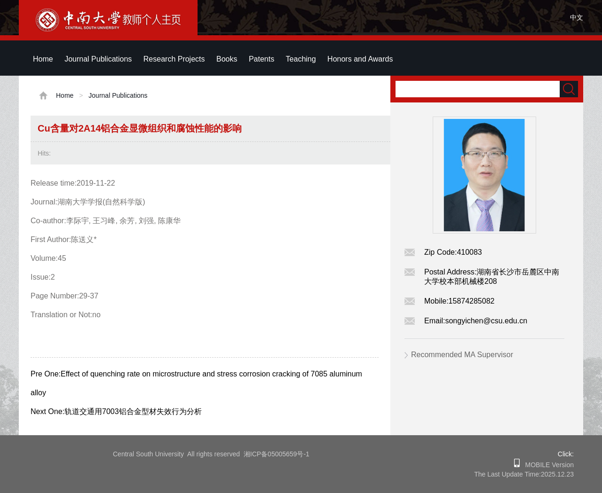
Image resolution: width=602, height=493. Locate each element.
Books (226, 59)
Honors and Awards (360, 59)
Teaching (301, 59)
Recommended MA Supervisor (462, 355)
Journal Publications (98, 59)
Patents (261, 59)
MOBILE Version (547, 465)
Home (43, 59)
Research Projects (174, 59)
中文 (576, 17)
